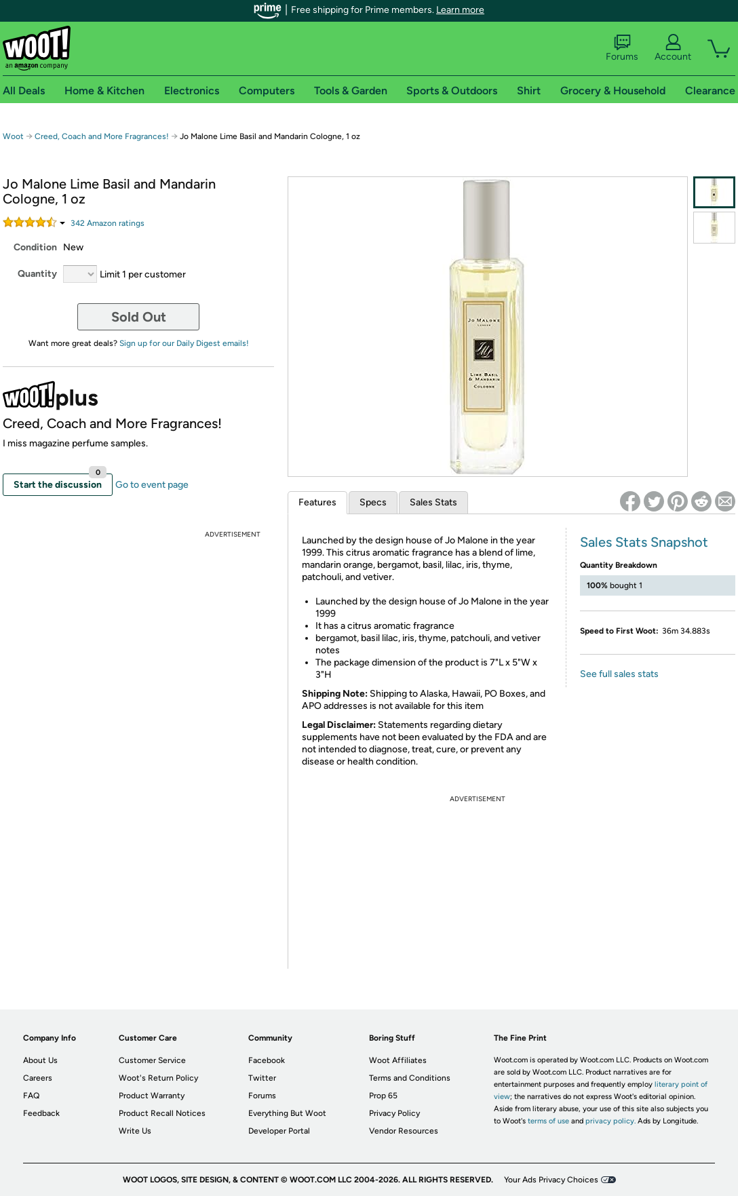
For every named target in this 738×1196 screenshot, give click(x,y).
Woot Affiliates (398, 1060)
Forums (622, 48)
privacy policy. (610, 1121)
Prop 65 (383, 1095)
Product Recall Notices (162, 1113)
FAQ (31, 1095)
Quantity (37, 273)
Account (673, 48)
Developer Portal (279, 1131)
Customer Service (152, 1060)
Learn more (460, 10)
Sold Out (138, 317)
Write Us (135, 1131)
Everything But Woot (287, 1113)
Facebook (266, 1060)
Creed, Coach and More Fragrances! (102, 136)
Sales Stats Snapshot (644, 542)
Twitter (262, 1078)
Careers (37, 1078)
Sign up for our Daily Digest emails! (184, 343)
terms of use (548, 1121)
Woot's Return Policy (158, 1078)
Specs (373, 502)
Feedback (41, 1113)
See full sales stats (619, 674)
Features (317, 502)
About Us (40, 1060)
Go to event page (152, 484)
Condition (35, 247)
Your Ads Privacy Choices (551, 1179)
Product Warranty (151, 1095)
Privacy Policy (394, 1113)
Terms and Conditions (409, 1078)
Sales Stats (433, 502)
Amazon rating (107, 223)
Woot (13, 136)
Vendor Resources (403, 1131)
